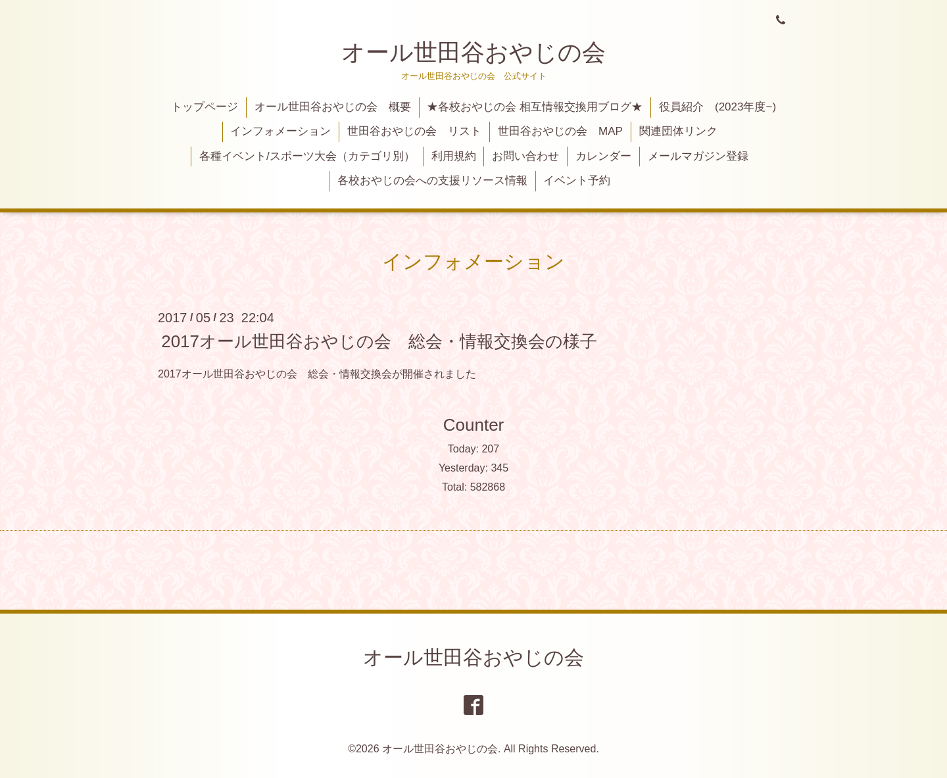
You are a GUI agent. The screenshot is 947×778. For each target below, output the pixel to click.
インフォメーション (280, 131)
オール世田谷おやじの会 (473, 52)
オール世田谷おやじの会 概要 (333, 107)
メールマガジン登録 (698, 156)
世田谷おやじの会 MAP (560, 131)
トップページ (204, 107)
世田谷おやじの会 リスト (414, 131)
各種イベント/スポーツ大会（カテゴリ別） (307, 156)
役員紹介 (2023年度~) (717, 107)
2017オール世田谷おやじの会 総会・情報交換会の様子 (379, 341)
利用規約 (453, 156)
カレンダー (603, 156)
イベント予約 (576, 180)
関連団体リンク (678, 131)
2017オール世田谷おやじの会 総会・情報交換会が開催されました (317, 373)
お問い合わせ (525, 156)
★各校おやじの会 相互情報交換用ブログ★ (535, 107)
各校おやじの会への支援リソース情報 (432, 180)
